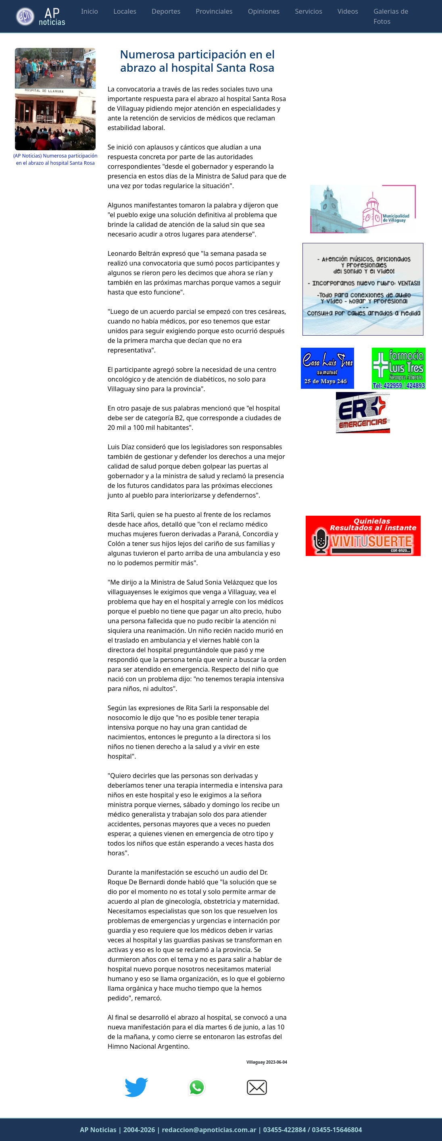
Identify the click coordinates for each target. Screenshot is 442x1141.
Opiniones (264, 11)
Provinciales (214, 11)
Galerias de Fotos (390, 16)
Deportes (166, 11)
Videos (348, 11)
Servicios (308, 11)
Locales (124, 11)
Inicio (89, 11)
